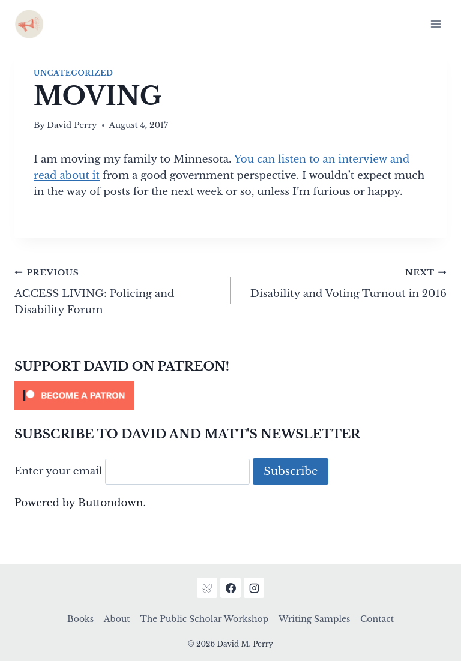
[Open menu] (435, 23)
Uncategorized (73, 72)
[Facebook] (230, 588)
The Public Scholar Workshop (204, 619)
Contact (377, 619)
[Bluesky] (207, 588)
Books (80, 619)
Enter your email (58, 471)
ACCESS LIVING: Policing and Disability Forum (117, 290)
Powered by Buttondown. (80, 503)
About (117, 619)
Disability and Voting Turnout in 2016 (344, 282)
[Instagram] (254, 588)
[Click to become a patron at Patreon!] (230, 395)
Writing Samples (314, 619)
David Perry (72, 125)
